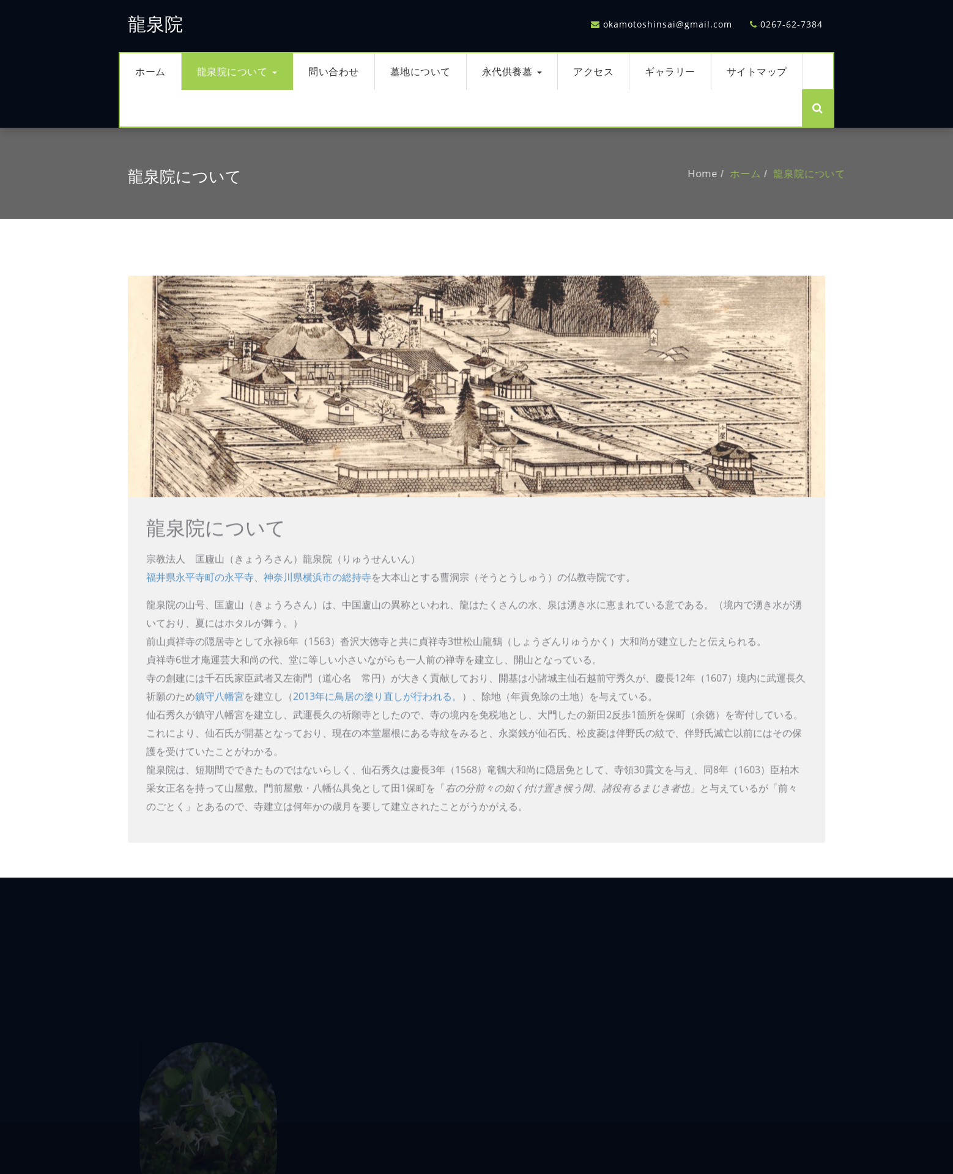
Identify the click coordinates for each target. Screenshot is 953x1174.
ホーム (150, 71)
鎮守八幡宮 (219, 716)
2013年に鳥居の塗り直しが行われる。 (377, 716)
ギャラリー (670, 71)
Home (723, 173)
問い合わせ (333, 71)
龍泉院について (237, 71)
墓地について (420, 71)
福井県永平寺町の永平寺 (200, 597)
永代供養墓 (512, 71)
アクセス (593, 71)
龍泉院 (155, 24)
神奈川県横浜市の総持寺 (317, 597)
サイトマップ (757, 71)
